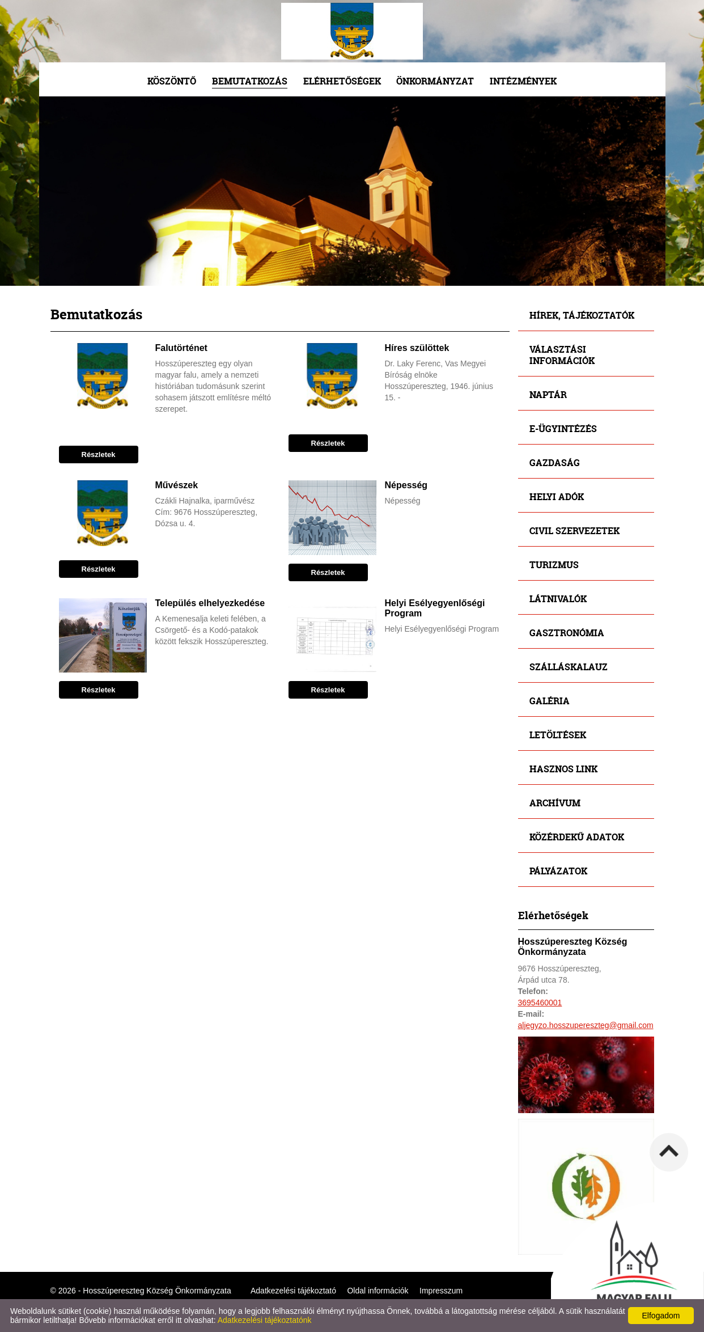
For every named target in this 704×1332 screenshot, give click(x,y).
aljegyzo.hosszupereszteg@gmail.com (586, 1025)
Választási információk (562, 354)
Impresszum (441, 1290)
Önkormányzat (435, 81)
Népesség (406, 485)
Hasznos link (563, 769)
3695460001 (540, 1002)
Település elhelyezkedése (210, 603)
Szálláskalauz (568, 667)
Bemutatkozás (249, 81)
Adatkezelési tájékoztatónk (265, 1320)
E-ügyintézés (563, 428)
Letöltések (557, 735)
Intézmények (523, 81)
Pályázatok (558, 871)
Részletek (99, 454)
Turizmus (554, 564)
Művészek (176, 485)
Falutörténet (181, 348)
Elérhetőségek (342, 81)
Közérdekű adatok (576, 837)
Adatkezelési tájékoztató (293, 1290)
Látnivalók (558, 598)
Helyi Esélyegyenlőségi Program (435, 608)
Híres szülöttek (417, 348)
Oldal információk (377, 1290)
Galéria (549, 701)
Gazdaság (554, 462)
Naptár (548, 394)
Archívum (554, 803)
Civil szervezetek (574, 530)
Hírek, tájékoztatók (581, 315)
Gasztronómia (566, 632)
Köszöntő (171, 81)
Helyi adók (556, 496)
